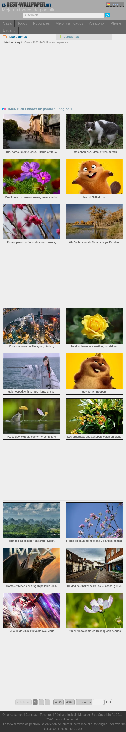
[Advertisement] (63, 73)
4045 (58, 702)
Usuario (9, 30)
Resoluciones (15, 36)
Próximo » (84, 702)
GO (108, 702)
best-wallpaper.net (66, 719)
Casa (7, 23)
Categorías (69, 36)
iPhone (115, 23)
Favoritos (46, 714)
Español (113, 4)
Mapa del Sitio (87, 714)
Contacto (31, 714)
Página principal (65, 714)
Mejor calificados (69, 23)
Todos (22, 23)
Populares (41, 23)
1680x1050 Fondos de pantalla (50, 42)
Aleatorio (96, 23)
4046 (69, 702)
